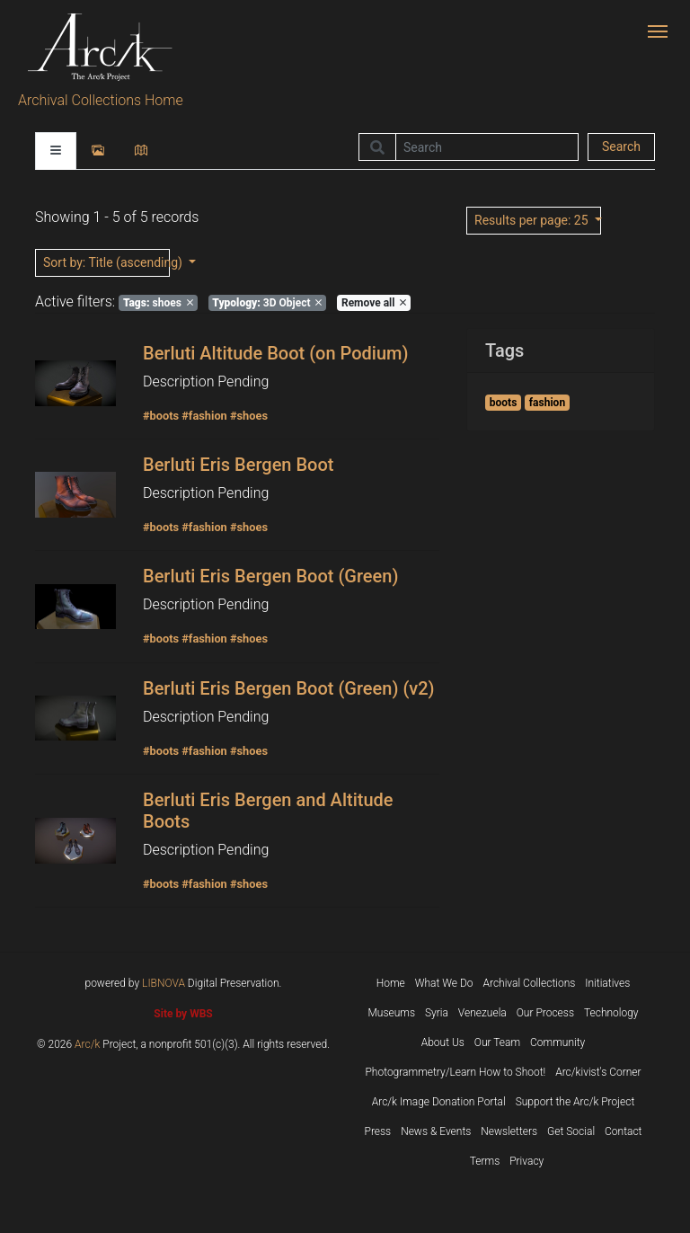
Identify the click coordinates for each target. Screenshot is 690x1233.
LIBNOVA (163, 983)
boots (504, 402)
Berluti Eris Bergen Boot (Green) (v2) (289, 688)
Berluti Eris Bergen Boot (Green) (270, 576)
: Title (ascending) (106, 262)
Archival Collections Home (100, 100)
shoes (158, 303)
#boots (161, 415)
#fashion (204, 415)
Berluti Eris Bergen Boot (238, 464)
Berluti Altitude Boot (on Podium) (275, 353)
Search (621, 146)
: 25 (532, 220)
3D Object (267, 303)
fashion (547, 402)
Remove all (373, 303)
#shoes (249, 415)
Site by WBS (183, 1013)
